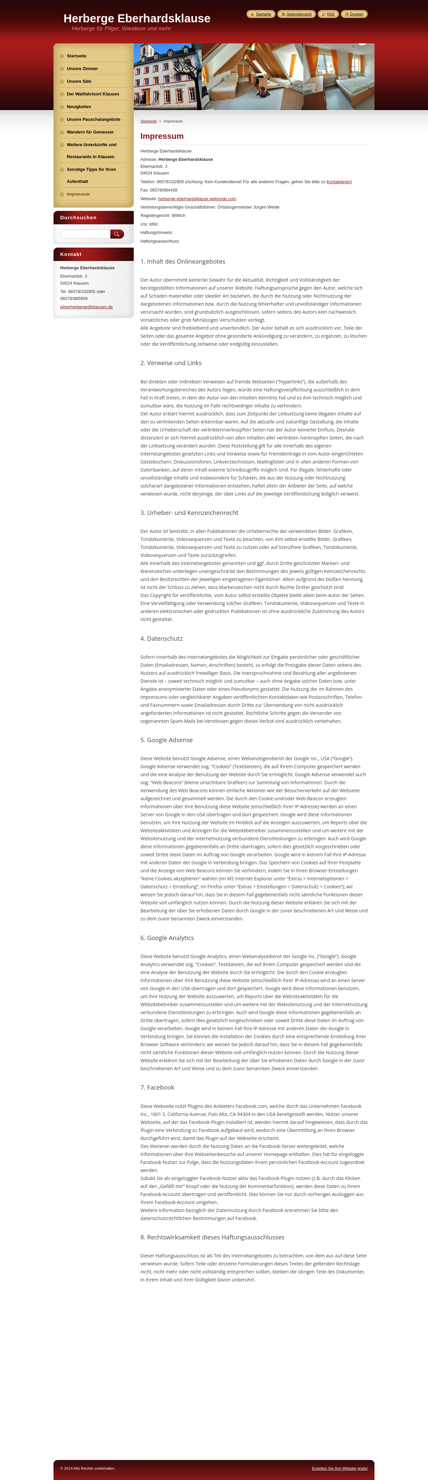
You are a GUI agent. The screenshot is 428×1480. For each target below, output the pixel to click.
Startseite (148, 121)
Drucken (357, 14)
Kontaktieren (339, 181)
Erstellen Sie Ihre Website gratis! (340, 1468)
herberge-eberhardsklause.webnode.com (197, 198)
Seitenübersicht (299, 14)
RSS (330, 14)
